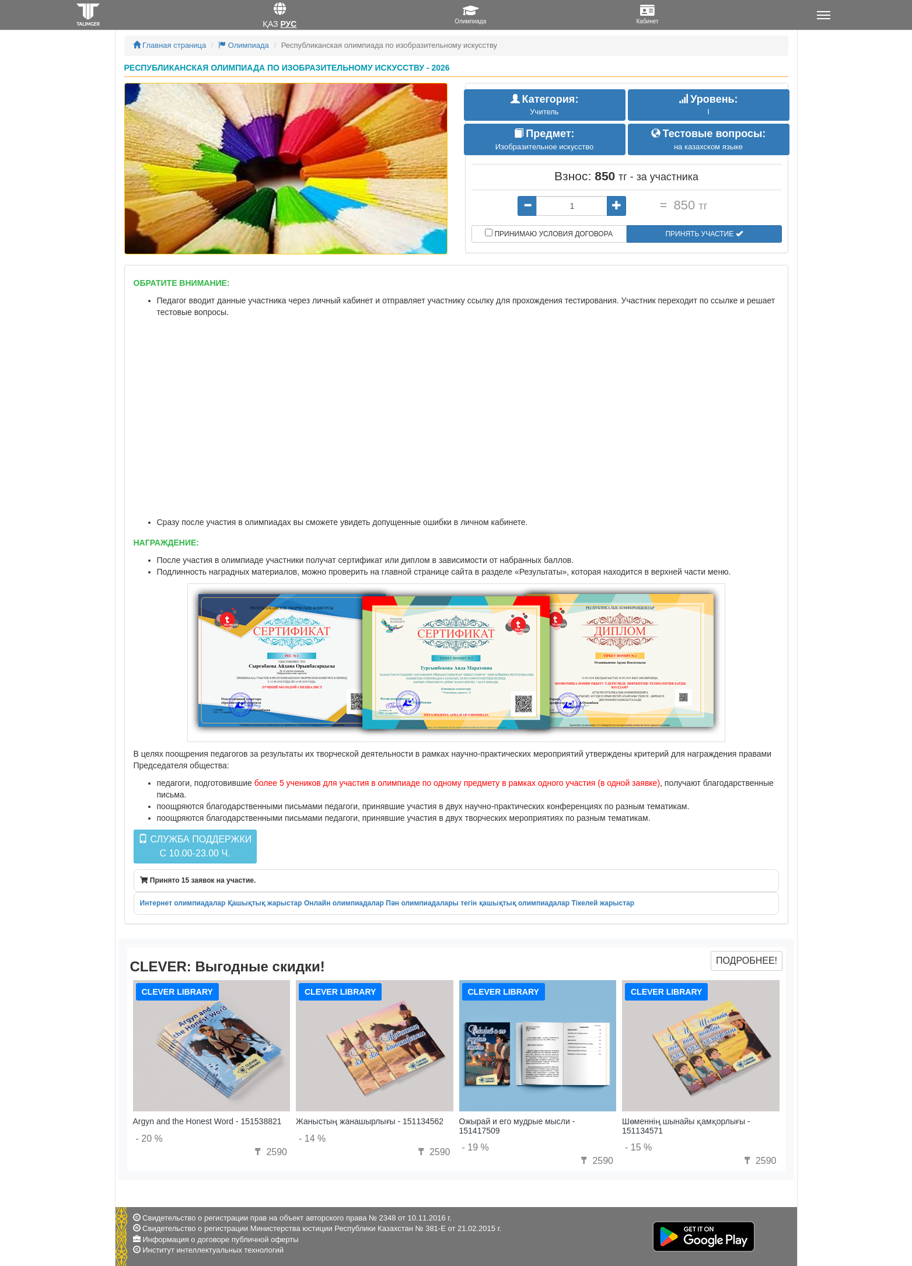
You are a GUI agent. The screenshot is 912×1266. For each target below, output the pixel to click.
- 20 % (149, 1138)
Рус (288, 24)
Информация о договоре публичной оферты (220, 1239)
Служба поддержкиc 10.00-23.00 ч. (194, 846)
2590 (269, 1152)
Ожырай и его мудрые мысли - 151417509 (517, 1126)
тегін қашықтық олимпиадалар (514, 903)
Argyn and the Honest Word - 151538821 (207, 1121)
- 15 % (638, 1147)
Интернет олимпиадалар (183, 903)
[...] (571, 206)
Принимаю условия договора (549, 233)
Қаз (270, 24)
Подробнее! (746, 961)
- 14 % (312, 1138)
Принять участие (703, 234)
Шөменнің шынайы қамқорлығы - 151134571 (686, 1126)
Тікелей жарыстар (602, 903)
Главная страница (170, 45)
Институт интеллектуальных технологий (213, 1250)
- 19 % (475, 1147)
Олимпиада (243, 45)
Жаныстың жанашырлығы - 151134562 (369, 1121)
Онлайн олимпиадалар (344, 903)
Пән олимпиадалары (422, 903)
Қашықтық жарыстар (265, 903)
